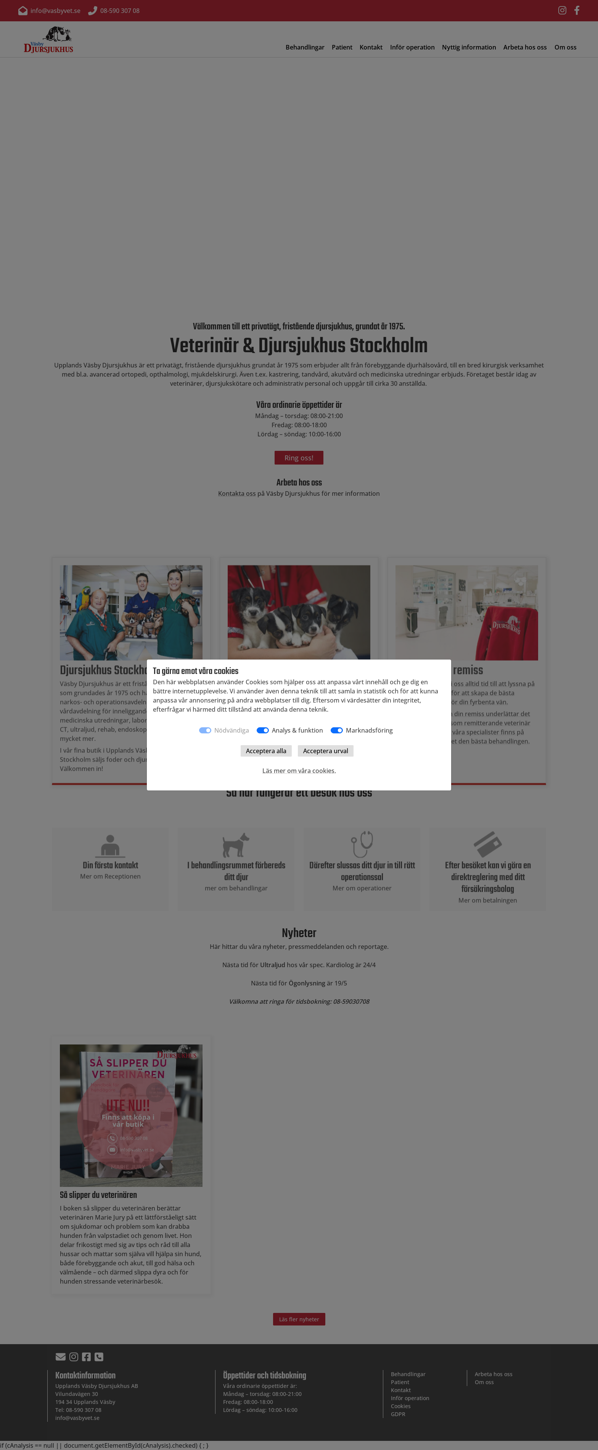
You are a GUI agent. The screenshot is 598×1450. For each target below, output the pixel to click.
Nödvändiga (231, 730)
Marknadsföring (369, 730)
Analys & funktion (297, 730)
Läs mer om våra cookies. (299, 771)
